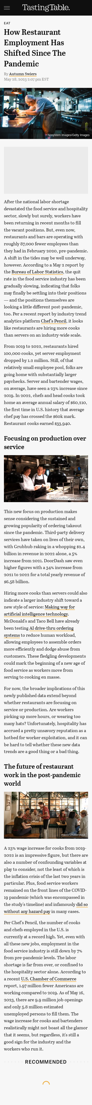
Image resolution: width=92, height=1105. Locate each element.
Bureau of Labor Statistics (37, 271)
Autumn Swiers (23, 73)
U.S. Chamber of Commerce (48, 979)
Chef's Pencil (53, 321)
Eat (7, 23)
